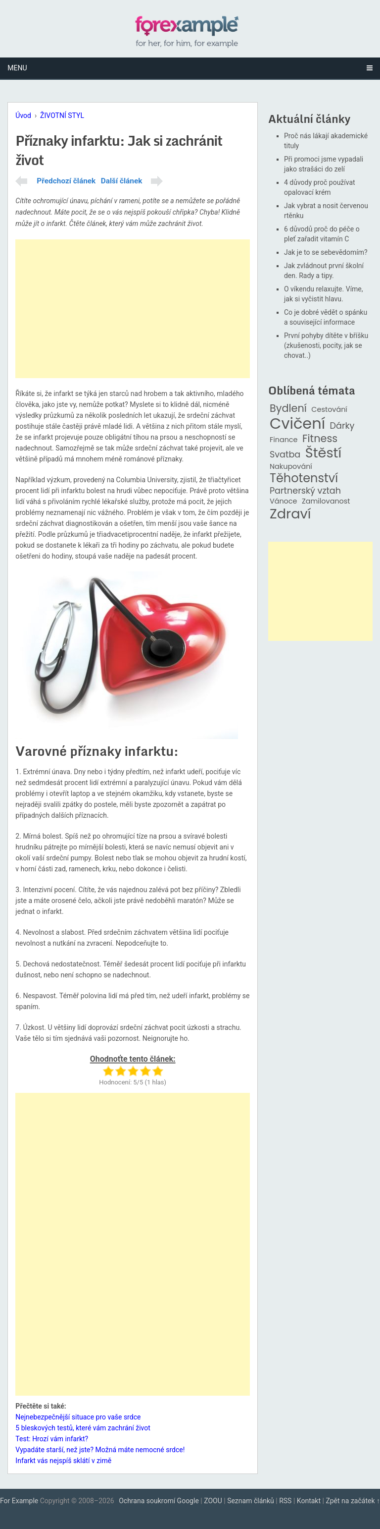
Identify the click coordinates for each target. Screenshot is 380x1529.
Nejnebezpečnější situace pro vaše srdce (78, 1417)
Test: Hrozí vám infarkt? (51, 1439)
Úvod (23, 115)
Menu (17, 68)
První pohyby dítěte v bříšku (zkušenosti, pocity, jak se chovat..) (326, 345)
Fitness (319, 439)
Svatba (285, 455)
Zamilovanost (326, 501)
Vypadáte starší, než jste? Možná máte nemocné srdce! (100, 1450)
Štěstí (323, 453)
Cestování (329, 409)
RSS (285, 1501)
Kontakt (309, 1501)
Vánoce (283, 501)
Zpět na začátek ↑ (353, 1501)
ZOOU (213, 1501)
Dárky (342, 426)
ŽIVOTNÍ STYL (62, 115)
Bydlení (288, 408)
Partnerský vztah (305, 491)
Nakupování (291, 466)
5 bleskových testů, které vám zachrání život (82, 1428)
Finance (284, 440)
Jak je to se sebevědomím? (326, 252)
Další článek (121, 180)
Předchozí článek (66, 180)
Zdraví (290, 514)
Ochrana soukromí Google (159, 1501)
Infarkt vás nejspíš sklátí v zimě (63, 1461)
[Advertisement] (132, 308)
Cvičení (297, 424)
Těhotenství (304, 478)
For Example (19, 1501)
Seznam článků (250, 1501)
